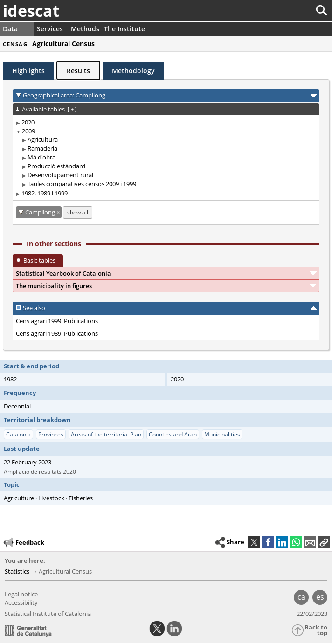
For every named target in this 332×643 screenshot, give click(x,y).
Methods (85, 28)
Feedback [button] (23, 543)
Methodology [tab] (133, 70)
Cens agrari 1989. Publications (57, 333)
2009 (28, 131)
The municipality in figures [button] (54, 286)
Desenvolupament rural (60, 175)
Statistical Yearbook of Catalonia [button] (63, 273)
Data (10, 28)
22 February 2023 (27, 462)
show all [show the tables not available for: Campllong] (77, 212)
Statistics (17, 571)
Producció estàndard (56, 166)
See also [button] (34, 308)
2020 (28, 122)
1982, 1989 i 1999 (44, 193)
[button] (324, 542)
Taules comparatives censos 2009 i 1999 (82, 184)
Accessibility (21, 602)
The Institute (124, 28)
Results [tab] (78, 70)
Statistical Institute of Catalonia (48, 613)
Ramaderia (42, 148)
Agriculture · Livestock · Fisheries (48, 498)
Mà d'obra (41, 157)
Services (50, 28)
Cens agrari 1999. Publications (57, 321)
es (320, 597)
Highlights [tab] (28, 70)
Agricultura (43, 139)
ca (301, 597)
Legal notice (21, 594)
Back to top (315, 630)
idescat (31, 10)
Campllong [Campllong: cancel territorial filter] (40, 212)
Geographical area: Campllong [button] (64, 95)
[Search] (290, 10)
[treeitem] (164, 122)
